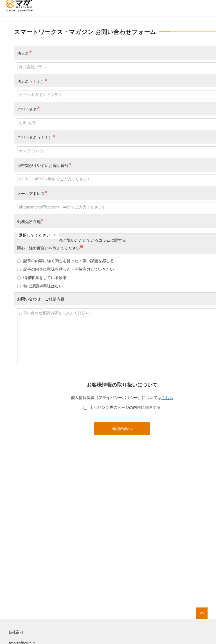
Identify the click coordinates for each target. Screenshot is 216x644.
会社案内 (15, 631)
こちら (167, 397)
